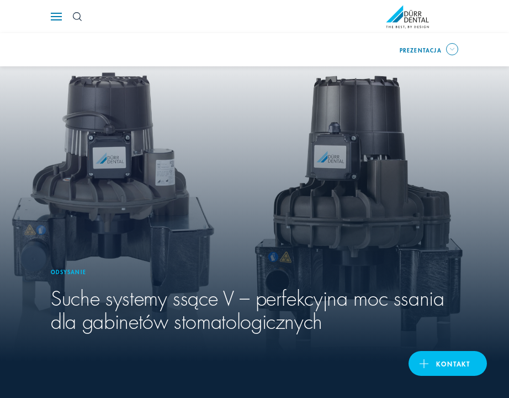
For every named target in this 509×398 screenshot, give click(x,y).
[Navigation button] (56, 16)
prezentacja (421, 49)
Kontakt (453, 363)
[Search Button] (77, 17)
